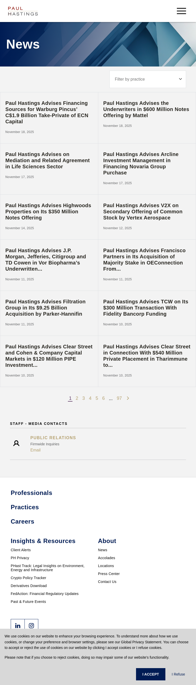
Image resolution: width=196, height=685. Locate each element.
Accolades (106, 558)
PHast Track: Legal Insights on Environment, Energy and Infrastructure (47, 568)
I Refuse (178, 674)
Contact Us (107, 582)
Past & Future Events (28, 602)
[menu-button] (181, 11)
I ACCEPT (150, 674)
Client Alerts (21, 550)
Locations (106, 566)
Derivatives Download (29, 586)
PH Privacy (20, 558)
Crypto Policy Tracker (28, 578)
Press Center (109, 574)
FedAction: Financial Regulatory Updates (45, 594)
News (102, 550)
